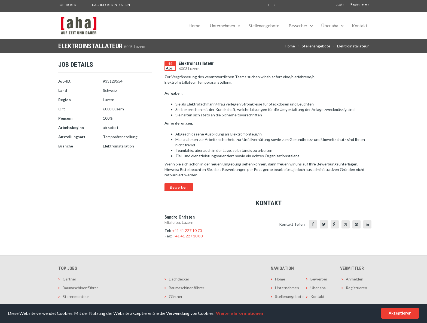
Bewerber (298, 25)
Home (194, 25)
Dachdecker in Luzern (111, 5)
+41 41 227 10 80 (188, 236)
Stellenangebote (264, 25)
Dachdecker (179, 279)
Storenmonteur (76, 296)
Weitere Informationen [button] (239, 313)
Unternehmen (222, 25)
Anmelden (354, 279)
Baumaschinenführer (80, 287)
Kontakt (359, 25)
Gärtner (69, 279)
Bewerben (179, 187)
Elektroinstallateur (353, 46)
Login (340, 4)
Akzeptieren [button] (400, 313)
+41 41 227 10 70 (187, 230)
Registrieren (359, 4)
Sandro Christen (179, 217)
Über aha (329, 25)
